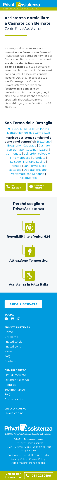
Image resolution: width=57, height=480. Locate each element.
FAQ (7, 356)
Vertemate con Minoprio (27, 174)
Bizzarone (44, 141)
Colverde (30, 153)
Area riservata (23, 304)
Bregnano (14, 145)
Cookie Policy (37, 459)
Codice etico (15, 455)
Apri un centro (14, 399)
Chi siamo (11, 337)
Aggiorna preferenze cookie (29, 462)
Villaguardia (28, 178)
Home (9, 332)
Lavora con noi (14, 413)
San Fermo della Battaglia (28, 123)
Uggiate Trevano (35, 169)
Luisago (15, 161)
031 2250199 (38, 475)
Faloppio (44, 153)
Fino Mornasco (20, 157)
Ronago (16, 166)
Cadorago (29, 145)
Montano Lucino (34, 161)
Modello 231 (31, 455)
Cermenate (13, 153)
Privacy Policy (18, 459)
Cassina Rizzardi (37, 149)
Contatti (10, 361)
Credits (45, 455)
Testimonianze (15, 389)
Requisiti (11, 384)
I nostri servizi (14, 341)
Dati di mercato (15, 375)
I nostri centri (13, 346)
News (8, 351)
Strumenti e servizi (17, 380)
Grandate (39, 157)
